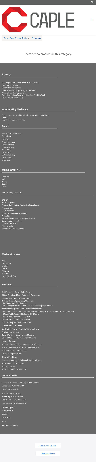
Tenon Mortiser (8, 316)
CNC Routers (7, 298)
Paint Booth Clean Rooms (12, 76)
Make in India (7, 208)
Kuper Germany (8, 129)
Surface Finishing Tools (36, 76)
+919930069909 (16, 378)
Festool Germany (9, 123)
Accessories (6, 345)
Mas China (6, 131)
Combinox (36, 19)
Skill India (20, 210)
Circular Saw (7, 304)
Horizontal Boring (66, 293)
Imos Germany (8, 126)
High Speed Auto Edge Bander (14, 285)
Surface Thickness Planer (12, 307)
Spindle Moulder (8, 319)
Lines (39, 342)
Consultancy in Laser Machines (14, 195)
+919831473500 (16, 375)
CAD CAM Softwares (10, 67)
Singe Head (6, 293)
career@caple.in (8, 389)
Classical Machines (9, 338)
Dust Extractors (8, 301)
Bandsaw (12, 322)
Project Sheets (7, 189)
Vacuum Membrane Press (31, 290)
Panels (4, 99)
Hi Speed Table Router (11, 295)
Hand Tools (17, 335)
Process (5, 186)
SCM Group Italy (8, 136)
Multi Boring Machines (33, 293)
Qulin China (6, 139)
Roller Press (25, 273)
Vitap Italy (6, 141)
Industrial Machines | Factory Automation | (19, 72)
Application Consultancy (29, 186)
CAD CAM (5, 181)
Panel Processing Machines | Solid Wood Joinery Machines (25, 97)
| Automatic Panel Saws (30, 276)
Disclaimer (6, 399)
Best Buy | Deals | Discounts (13, 102)
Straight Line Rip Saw (10, 314)
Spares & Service (8, 348)
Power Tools (7, 335)
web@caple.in (7, 392)
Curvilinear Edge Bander (31, 287)
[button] (48, 427)
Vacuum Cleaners (23, 301)
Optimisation (14, 186)
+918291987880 (20, 381)
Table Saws (27, 304)
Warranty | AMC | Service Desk (14, 351)
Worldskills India (8, 210)
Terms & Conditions (10, 407)
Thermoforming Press (10, 290)
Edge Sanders (23, 326)
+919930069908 (32, 364)
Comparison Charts (9, 205)
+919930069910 (20, 385)
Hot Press (15, 273)
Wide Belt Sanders (9, 326)
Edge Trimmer (47, 287)
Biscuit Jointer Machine (25, 316)
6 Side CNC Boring (50, 293)
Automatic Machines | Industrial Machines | (19, 342)
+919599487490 (14, 371)
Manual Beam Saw (9, 280)
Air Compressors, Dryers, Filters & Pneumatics (20, 64)
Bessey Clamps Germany (12, 115)
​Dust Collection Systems (12, 69)
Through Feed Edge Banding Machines (17, 282)
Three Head (17, 293)
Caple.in (5, 121)
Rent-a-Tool (30, 200)
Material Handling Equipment (14, 74)
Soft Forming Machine (30, 329)
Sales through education (12, 202)
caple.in (5, 395)
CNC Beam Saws (24, 280)
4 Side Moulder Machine (26, 319)
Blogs (4, 403)
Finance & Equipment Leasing (14, 200)
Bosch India (6, 117)
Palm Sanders (36, 326)
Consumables (18, 345)
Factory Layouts (8, 184)
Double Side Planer (9, 310)
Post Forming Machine (11, 329)
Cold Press (6, 273)
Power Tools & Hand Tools (15, 19)
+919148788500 (18, 367)
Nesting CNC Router (22, 298)
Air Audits (6, 197)
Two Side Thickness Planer (29, 310)
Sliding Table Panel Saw (11, 276)
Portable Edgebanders (11, 287)
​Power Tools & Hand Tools (12, 79)
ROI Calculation (8, 192)
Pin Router (25, 295)
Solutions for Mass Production (14, 332)
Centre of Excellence (10, 364)
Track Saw (17, 304)
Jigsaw (4, 322)
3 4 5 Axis (35, 295)
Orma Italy (6, 134)
